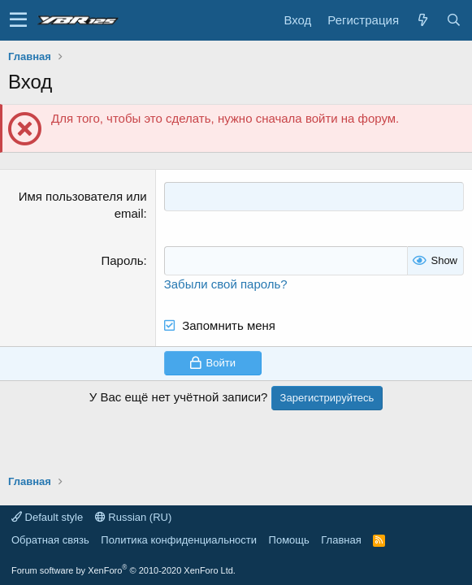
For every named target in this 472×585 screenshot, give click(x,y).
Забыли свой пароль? (226, 283)
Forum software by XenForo (123, 570)
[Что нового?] (422, 20)
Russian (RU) (133, 517)
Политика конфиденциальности (179, 540)
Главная (341, 540)
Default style (47, 517)
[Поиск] (453, 20)
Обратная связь (50, 540)
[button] (18, 20)
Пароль (123, 260)
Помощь (289, 540)
